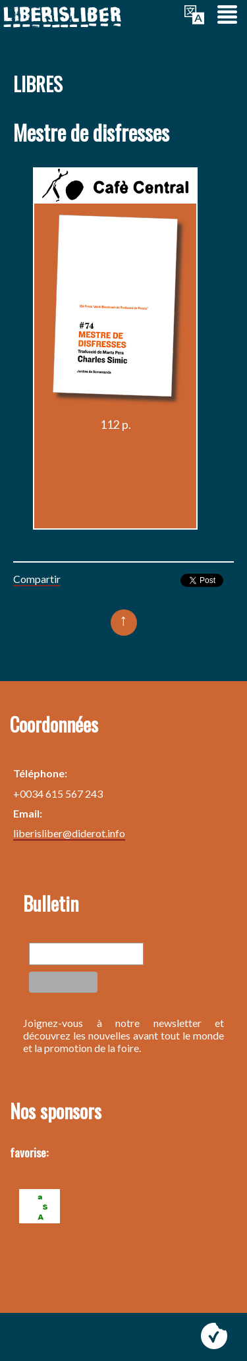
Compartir (37, 578)
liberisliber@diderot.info (69, 833)
